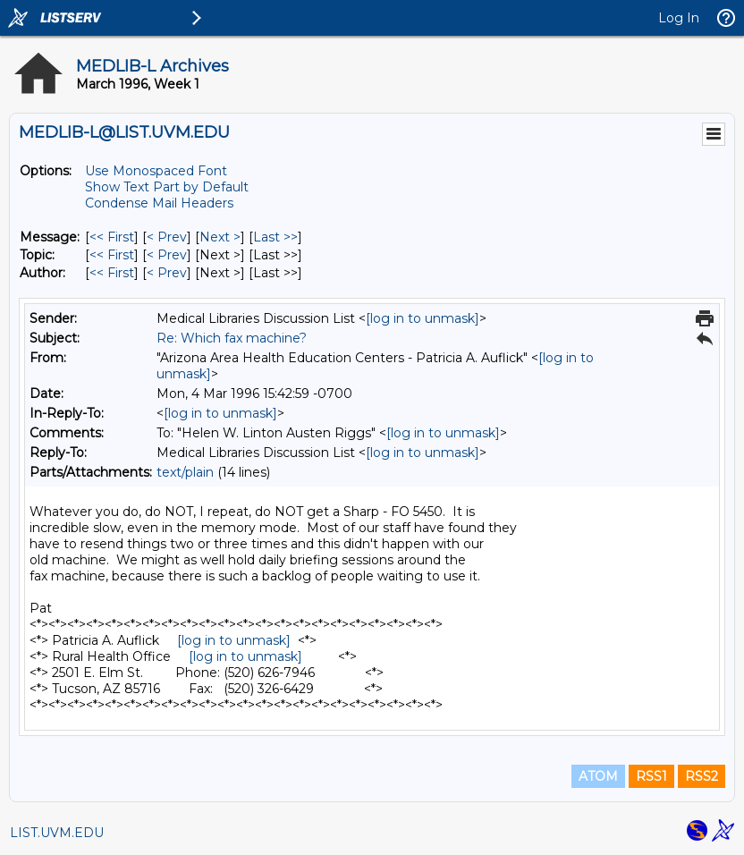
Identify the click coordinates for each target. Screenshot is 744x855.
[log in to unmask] (422, 318)
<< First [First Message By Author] (111, 273)
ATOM (598, 776)
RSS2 (701, 776)
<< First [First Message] (111, 237)
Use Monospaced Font (156, 171)
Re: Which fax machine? (231, 338)
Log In (678, 18)
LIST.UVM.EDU (57, 833)
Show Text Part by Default (167, 187)
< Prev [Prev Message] (167, 237)
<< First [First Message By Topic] (111, 255)
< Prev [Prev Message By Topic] (167, 255)
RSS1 (651, 776)
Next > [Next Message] (220, 237)
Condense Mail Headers (159, 203)
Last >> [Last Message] (275, 237)
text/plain (185, 472)
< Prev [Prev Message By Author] (167, 273)
